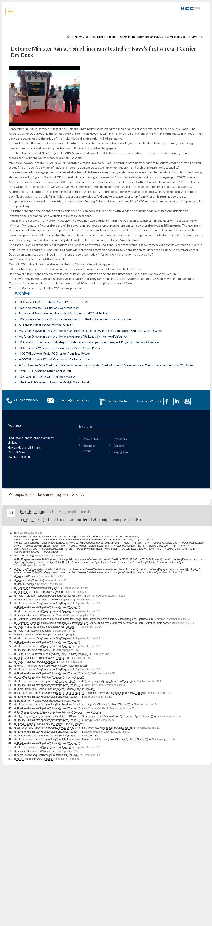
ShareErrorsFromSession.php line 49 (105, 685)
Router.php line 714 (67, 650)
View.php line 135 (172, 572)
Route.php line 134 (90, 626)
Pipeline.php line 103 (88, 611)
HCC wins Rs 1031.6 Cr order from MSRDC (47, 376)
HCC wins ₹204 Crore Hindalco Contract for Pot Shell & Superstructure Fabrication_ (75, 319)
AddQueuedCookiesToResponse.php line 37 (109, 708)
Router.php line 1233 (75, 591)
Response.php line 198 (76, 587)
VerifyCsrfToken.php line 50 (99, 673)
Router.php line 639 (81, 657)
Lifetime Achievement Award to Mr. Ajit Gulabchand (54, 382)
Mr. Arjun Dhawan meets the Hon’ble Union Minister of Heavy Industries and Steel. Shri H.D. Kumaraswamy (90, 330)
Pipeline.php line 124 (149, 681)
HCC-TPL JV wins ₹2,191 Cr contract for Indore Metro (55, 359)
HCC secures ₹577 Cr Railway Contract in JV (49, 308)
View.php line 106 (54, 576)
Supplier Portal (117, 401)
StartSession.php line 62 (98, 696)
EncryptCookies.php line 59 (99, 720)
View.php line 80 (57, 580)
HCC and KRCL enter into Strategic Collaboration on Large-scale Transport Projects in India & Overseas (89, 342)
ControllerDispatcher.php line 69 (171, 619)
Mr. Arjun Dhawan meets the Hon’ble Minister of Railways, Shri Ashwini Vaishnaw (73, 336)
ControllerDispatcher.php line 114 (75, 615)
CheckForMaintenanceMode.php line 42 (107, 731)
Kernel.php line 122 (67, 751)
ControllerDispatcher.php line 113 (106, 595)
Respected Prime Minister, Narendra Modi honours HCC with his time (65, 313)
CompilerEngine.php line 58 (29, 565)
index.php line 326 (68, 758)
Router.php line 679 (103, 654)
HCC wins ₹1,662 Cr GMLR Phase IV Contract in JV (53, 302)
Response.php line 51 (49, 584)
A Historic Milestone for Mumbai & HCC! (46, 325)
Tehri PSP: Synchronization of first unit (45, 371)
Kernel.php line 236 (71, 661)
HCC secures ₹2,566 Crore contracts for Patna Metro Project (60, 348)
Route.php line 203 (183, 622)
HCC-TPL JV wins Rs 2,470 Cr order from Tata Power (54, 353)
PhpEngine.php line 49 (72, 511)
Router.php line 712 (64, 630)
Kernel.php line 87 (93, 755)
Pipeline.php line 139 (88, 603)
